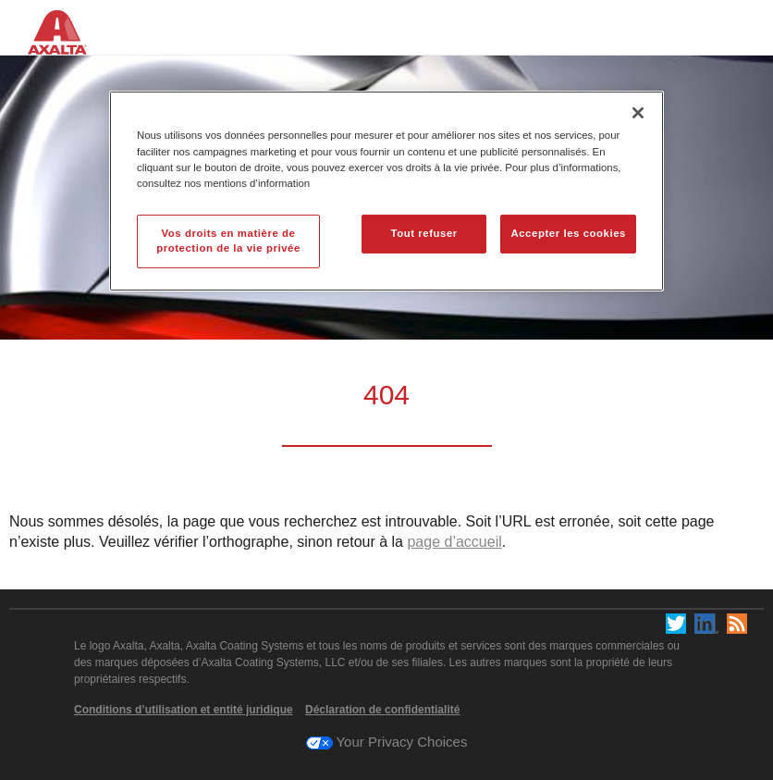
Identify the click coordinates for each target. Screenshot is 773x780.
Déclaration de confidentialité (382, 709)
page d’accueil (454, 542)
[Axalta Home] (67, 44)
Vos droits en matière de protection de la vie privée (228, 241)
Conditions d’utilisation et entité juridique (183, 709)
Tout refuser (423, 233)
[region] (386, 191)
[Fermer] (638, 113)
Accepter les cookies (568, 233)
